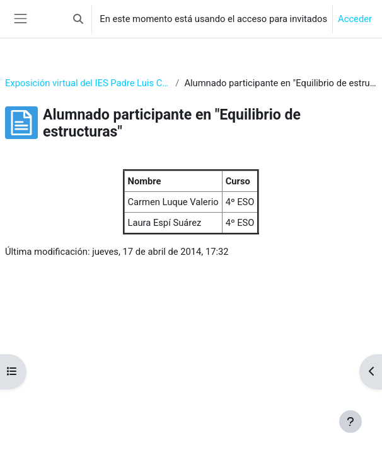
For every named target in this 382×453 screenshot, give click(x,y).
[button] (78, 19)
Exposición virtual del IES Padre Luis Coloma (87, 83)
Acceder (355, 19)
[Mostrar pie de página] (350, 421)
